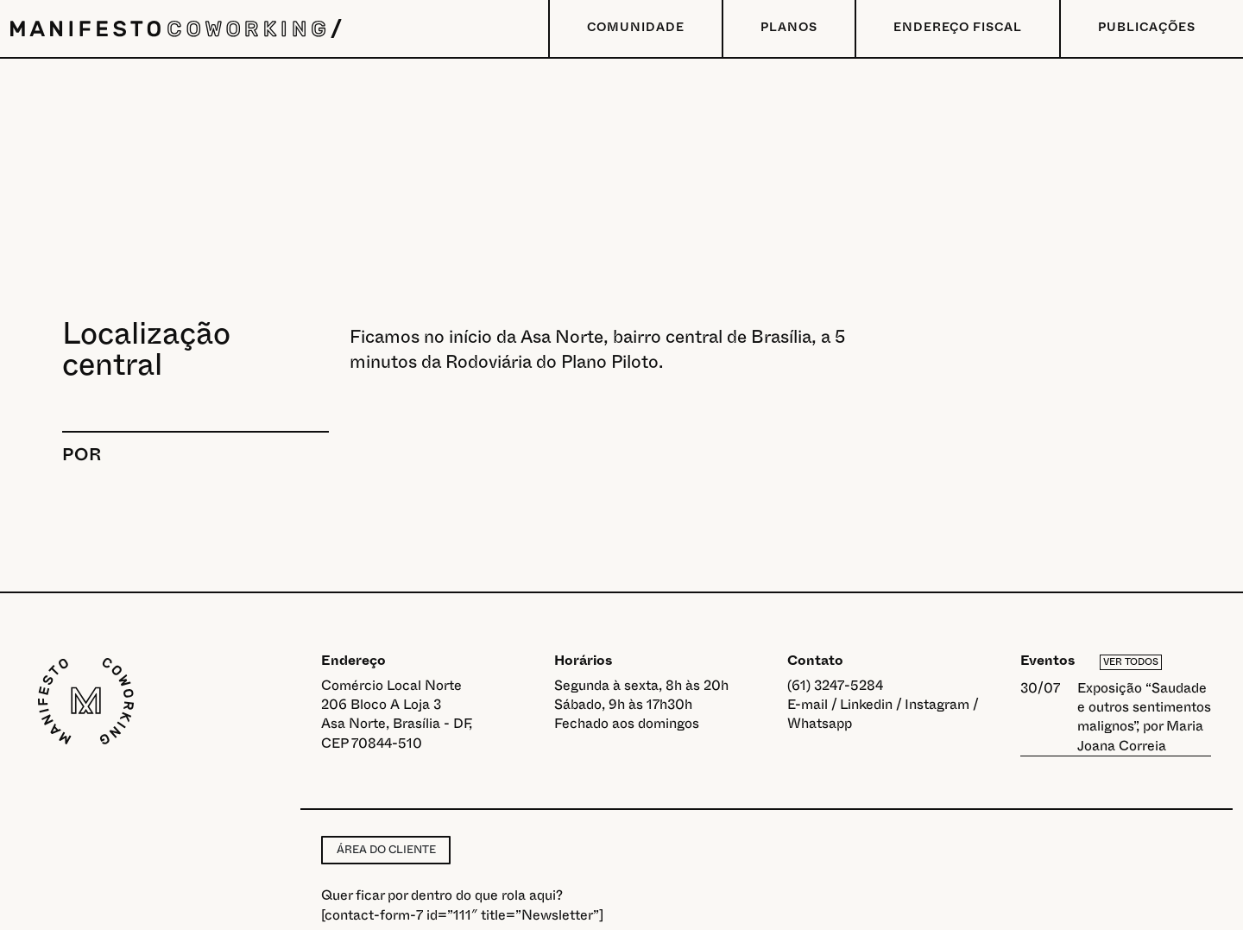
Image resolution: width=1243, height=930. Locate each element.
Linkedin (866, 705)
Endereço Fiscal (957, 28)
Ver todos (1130, 662)
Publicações (1147, 28)
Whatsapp (819, 724)
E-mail (807, 705)
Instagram (937, 705)
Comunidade (636, 28)
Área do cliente (386, 850)
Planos (788, 28)
